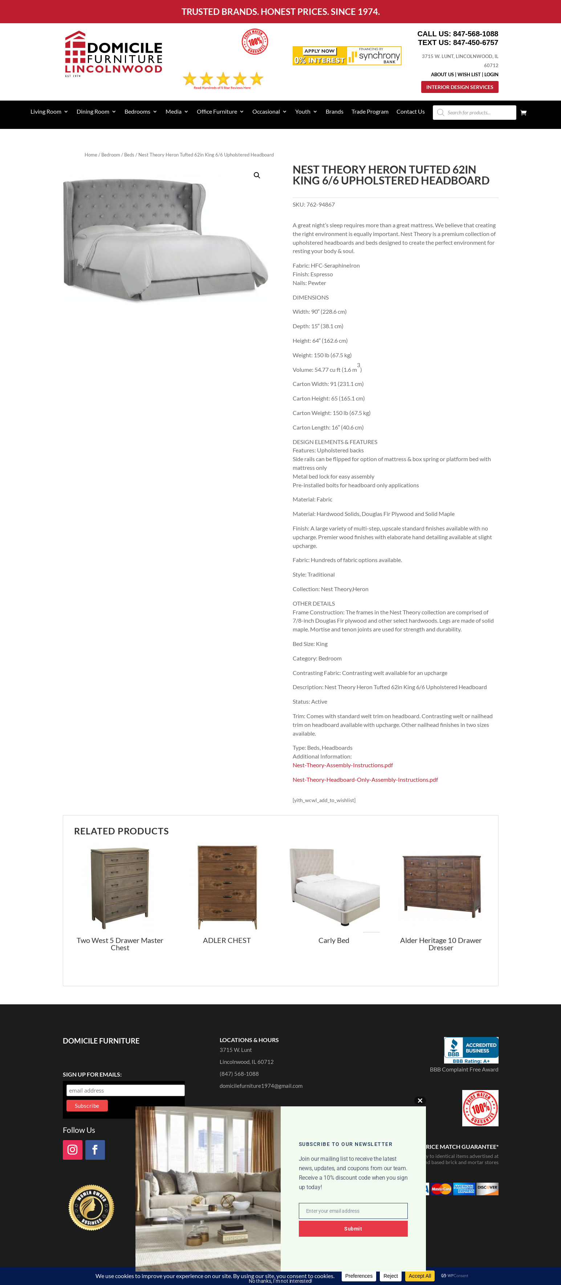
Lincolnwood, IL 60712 (247, 1061)
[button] (257, 175)
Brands (334, 112)
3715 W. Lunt (236, 1049)
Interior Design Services (459, 87)
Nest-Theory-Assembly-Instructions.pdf (343, 764)
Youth (302, 112)
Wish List (469, 74)
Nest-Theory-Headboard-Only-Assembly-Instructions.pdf (365, 779)
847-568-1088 (476, 34)
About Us (442, 74)
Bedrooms (137, 112)
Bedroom (110, 155)
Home (91, 155)
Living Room (46, 112)
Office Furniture (217, 112)
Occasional (266, 112)
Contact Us (411, 112)
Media (174, 112)
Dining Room (93, 112)
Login (491, 74)
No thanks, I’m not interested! (280, 1281)
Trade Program (370, 112)
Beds (129, 155)
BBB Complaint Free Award (464, 1069)
